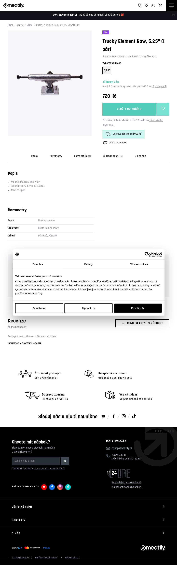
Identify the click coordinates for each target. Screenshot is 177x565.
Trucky (39, 25)
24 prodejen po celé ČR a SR (126, 483)
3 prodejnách (160, 86)
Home (10, 25)
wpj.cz (76, 558)
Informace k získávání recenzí (24, 343)
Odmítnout (39, 308)
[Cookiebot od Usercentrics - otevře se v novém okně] (147, 254)
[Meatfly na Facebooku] (114, 416)
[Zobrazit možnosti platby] (31, 548)
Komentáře (82, 156)
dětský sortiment (95, 15)
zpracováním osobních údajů (50, 469)
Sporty (20, 25)
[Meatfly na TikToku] (134, 416)
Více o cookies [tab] (139, 264)
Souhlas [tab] (38, 264)
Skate (29, 25)
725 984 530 (119, 455)
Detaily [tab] (88, 264)
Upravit (88, 308)
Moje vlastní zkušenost (142, 323)
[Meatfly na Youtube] (103, 416)
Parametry (55, 156)
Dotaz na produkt (114, 143)
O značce (140, 156)
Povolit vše (137, 308)
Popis (34, 156)
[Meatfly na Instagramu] (124, 416)
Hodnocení (113, 156)
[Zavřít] (173, 15)
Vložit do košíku (129, 109)
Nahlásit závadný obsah (47, 558)
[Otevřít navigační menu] (171, 5)
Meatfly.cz (24, 558)
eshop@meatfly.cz (122, 448)
